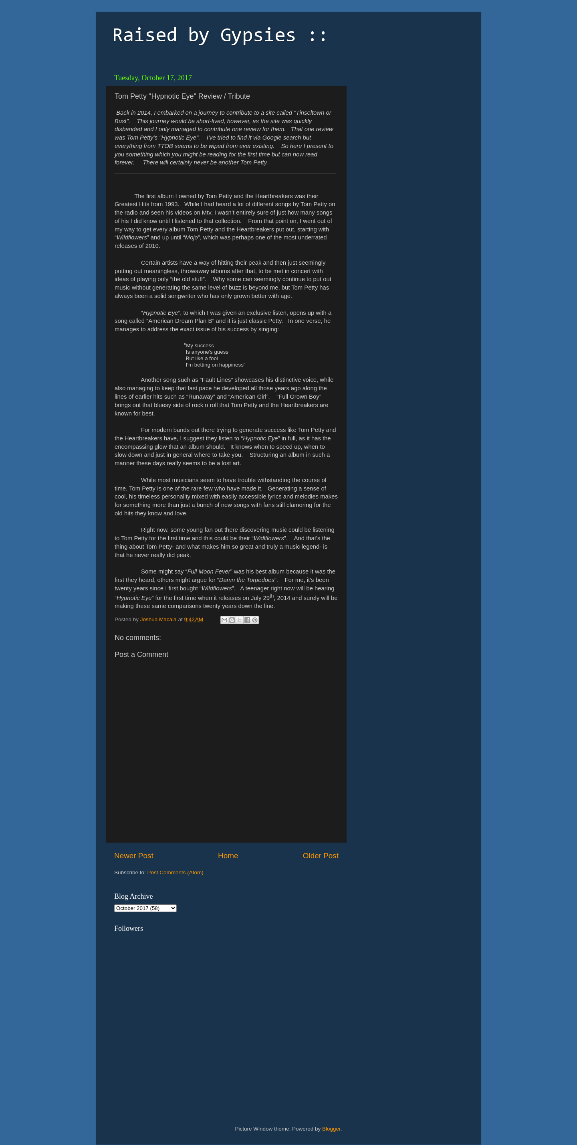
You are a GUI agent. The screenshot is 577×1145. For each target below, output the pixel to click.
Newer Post (133, 855)
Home (228, 855)
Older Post (321, 855)
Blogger (331, 1129)
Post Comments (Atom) (175, 872)
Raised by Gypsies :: (220, 36)
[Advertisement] (407, 120)
